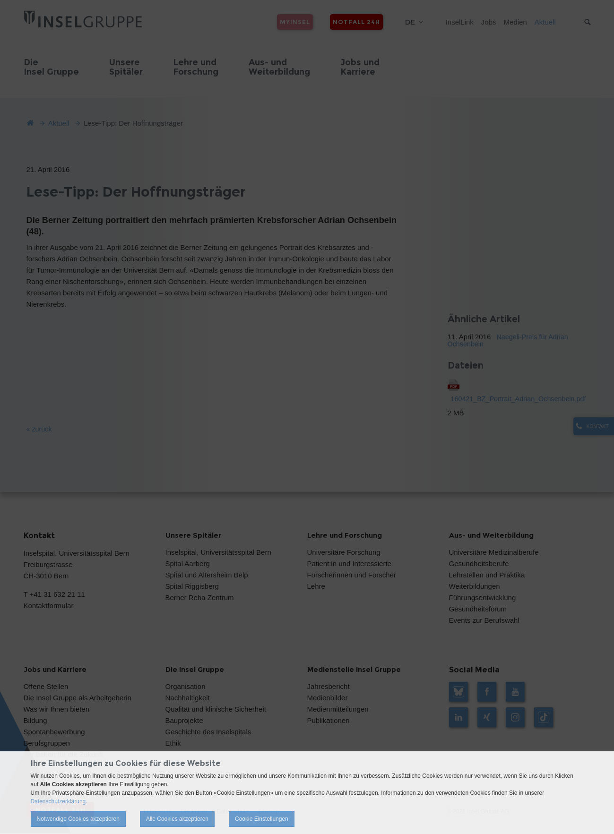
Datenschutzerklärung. (59, 801)
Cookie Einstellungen (261, 819)
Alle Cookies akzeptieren (177, 819)
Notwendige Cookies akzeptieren (78, 819)
